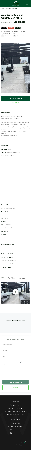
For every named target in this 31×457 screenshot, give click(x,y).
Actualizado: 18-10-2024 (8, 33)
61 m (23, 31)
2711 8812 (17, 405)
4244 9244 (17, 424)
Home (2, 8)
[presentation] (13, 376)
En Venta (11, 27)
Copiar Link (8, 36)
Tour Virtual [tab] (12, 278)
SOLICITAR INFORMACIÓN (15, 98)
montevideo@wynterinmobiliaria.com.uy (17, 411)
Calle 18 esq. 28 (17, 433)
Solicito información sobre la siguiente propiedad (15, 365)
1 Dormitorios (5, 31)
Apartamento (9, 8)
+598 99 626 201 (17, 408)
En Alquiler (17, 27)
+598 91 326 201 (17, 427)
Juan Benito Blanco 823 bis (17, 414)
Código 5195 (4, 27)
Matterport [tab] (22, 278)
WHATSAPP (15, 103)
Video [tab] (3, 278)
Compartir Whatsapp (23, 36)
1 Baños (15, 31)
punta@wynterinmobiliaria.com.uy (17, 430)
